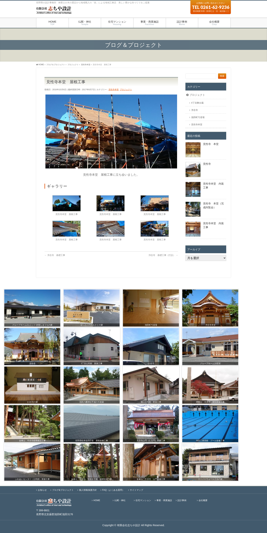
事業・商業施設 (164, 500)
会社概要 (203, 500)
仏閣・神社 (120, 500)
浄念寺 (194, 110)
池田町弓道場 (198, 117)
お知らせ (42, 490)
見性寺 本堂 (211, 144)
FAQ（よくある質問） (113, 490)
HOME (96, 500)
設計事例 (181, 500)
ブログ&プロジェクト (63, 490)
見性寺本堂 (113, 89)
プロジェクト (126, 89)
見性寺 (207, 163)
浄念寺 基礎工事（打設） (163, 255)
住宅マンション (143, 500)
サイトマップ (136, 490)
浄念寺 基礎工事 (54, 255)
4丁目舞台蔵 (197, 103)
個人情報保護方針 (88, 490)
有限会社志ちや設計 (128, 525)
